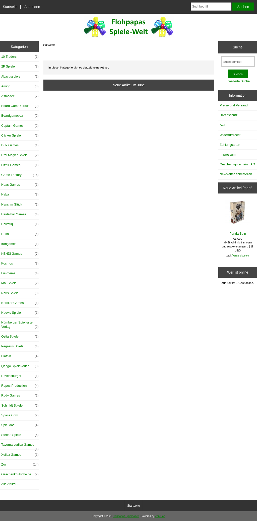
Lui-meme (20, 273)
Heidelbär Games (20, 214)
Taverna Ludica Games (20, 446)
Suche (237, 47)
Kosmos (20, 264)
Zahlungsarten (230, 145)
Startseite (10, 7)
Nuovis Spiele (20, 313)
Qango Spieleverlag (20, 366)
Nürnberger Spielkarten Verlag (20, 324)
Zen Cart (160, 516)
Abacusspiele (20, 77)
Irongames (20, 244)
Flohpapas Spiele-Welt (126, 516)
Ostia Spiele (20, 337)
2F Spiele (20, 66)
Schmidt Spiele (20, 406)
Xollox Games (20, 455)
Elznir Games (20, 165)
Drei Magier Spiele (20, 155)
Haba (20, 194)
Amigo (20, 86)
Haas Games (20, 185)
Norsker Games (20, 303)
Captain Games (20, 126)
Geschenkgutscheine (20, 474)
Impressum (227, 154)
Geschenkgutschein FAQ (237, 164)
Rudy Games (20, 396)
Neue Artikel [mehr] (237, 188)
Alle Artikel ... (10, 484)
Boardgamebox (20, 116)
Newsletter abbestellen (236, 174)
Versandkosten (240, 255)
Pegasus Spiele (20, 346)
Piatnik (20, 356)
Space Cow (20, 415)
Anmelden (32, 7)
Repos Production (20, 386)
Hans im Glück (20, 205)
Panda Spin (237, 217)
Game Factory (20, 175)
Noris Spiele (20, 293)
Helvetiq (20, 224)
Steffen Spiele (20, 435)
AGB (223, 125)
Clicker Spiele (20, 136)
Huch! (20, 234)
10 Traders (20, 57)
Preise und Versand (233, 105)
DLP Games (20, 145)
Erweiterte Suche (237, 81)
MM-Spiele (20, 283)
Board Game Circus (20, 106)
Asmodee (20, 96)
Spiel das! (20, 425)
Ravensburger (20, 376)
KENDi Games (20, 254)
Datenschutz (228, 115)
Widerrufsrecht (230, 135)
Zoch (20, 465)
